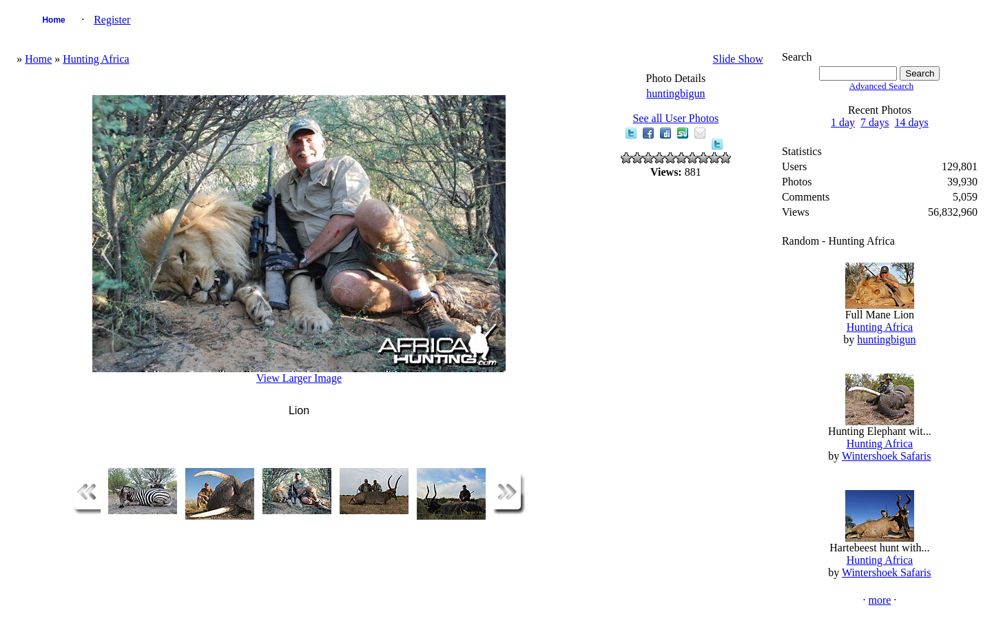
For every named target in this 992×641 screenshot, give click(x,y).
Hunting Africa (96, 59)
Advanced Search (881, 86)
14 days (911, 122)
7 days (874, 122)
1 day (843, 122)
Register (112, 20)
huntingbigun (675, 93)
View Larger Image (299, 378)
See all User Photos (675, 118)
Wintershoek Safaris (886, 456)
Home (53, 20)
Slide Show (738, 59)
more (879, 600)
